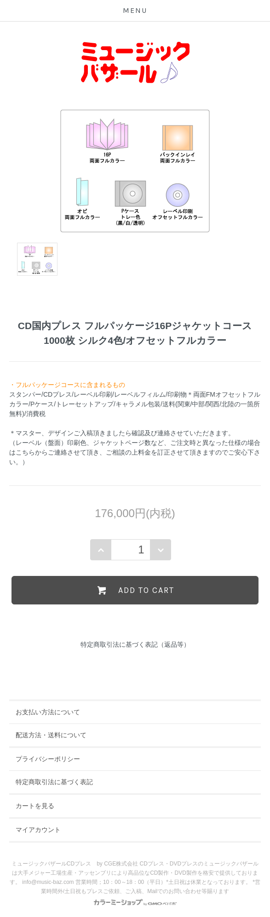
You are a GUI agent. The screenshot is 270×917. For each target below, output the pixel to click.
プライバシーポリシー (48, 759)
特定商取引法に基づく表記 (54, 782)
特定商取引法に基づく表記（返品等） (135, 644)
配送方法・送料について (51, 735)
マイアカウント (38, 829)
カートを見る (35, 805)
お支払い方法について (48, 712)
